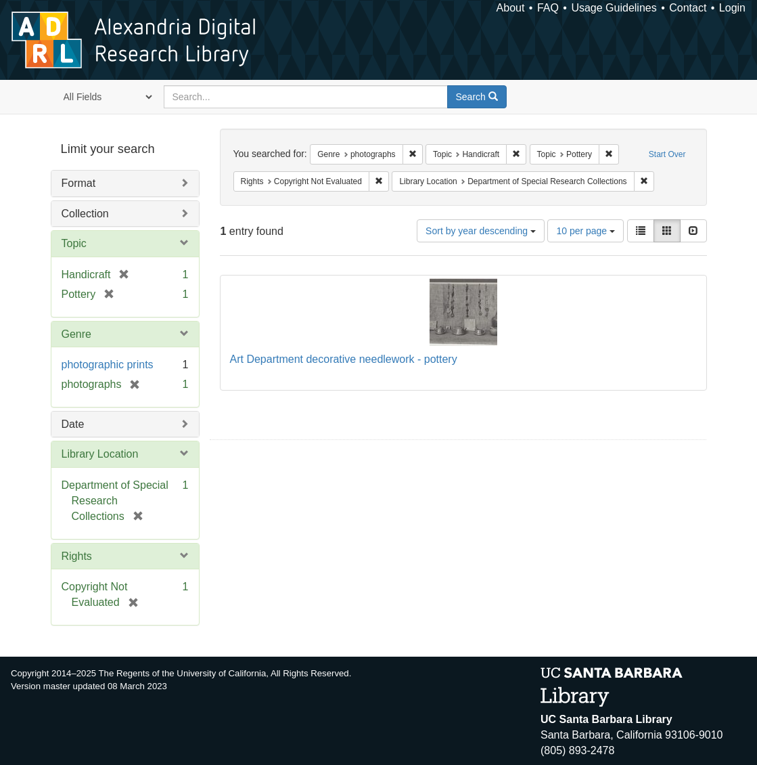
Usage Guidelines (613, 8)
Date (73, 424)
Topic (74, 243)
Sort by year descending (481, 230)
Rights (77, 556)
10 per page (585, 230)
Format (79, 183)
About (511, 8)
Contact (687, 8)
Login (732, 8)
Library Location (100, 454)
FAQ (548, 8)
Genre (76, 334)
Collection (85, 213)
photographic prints (108, 364)
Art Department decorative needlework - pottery (343, 359)
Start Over (667, 154)
